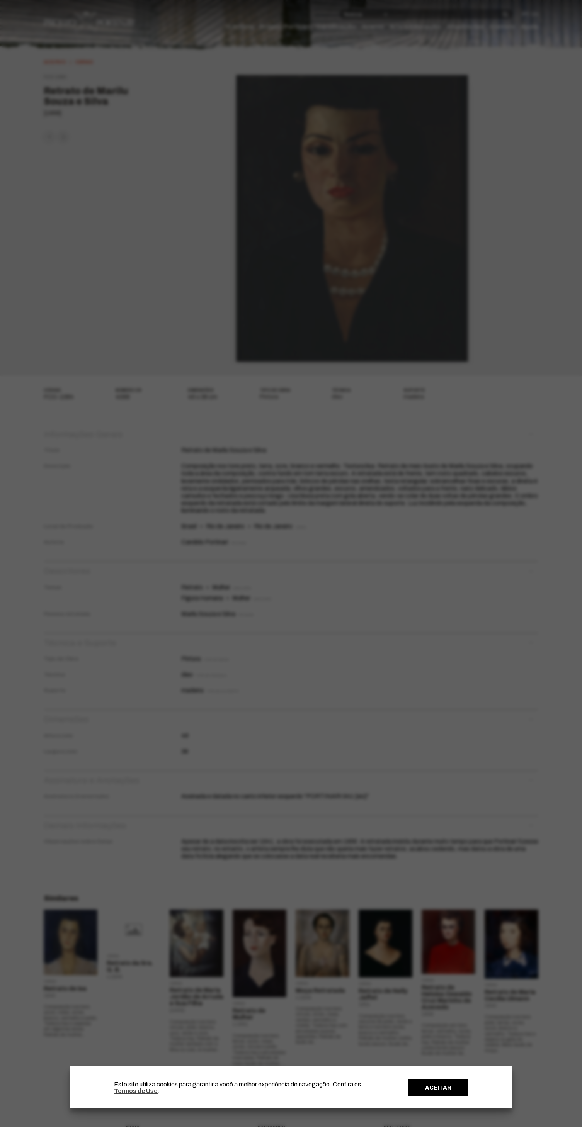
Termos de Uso (136, 1091)
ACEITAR (438, 1088)
